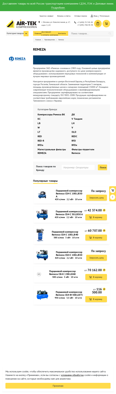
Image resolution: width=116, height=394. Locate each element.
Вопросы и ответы (64, 16)
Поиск (103, 167)
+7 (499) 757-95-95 (85, 22)
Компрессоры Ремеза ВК (51, 114)
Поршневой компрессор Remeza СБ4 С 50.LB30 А (69, 213)
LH (73, 123)
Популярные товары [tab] (45, 180)
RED (40, 136)
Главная (38, 33)
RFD (74, 140)
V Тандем (77, 118)
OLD (74, 131)
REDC (74, 136)
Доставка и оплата (45, 33)
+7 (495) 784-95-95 (85, 25)
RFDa (40, 144)
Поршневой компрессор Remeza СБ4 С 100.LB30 (69, 254)
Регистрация (104, 16)
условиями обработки (72, 375)
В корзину (97, 217)
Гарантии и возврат (46, 16)
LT (39, 131)
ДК (73, 114)
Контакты (62, 33)
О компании (54, 33)
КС (39, 118)
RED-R (41, 140)
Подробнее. (58, 7)
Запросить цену (96, 197)
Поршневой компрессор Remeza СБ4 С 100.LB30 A (69, 193)
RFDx (74, 144)
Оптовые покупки (80, 16)
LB (39, 123)
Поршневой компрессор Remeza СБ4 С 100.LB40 (65, 234)
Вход (96, 16)
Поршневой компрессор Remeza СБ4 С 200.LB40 (62, 274)
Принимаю (58, 385)
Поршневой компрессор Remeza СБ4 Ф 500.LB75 (69, 295)
